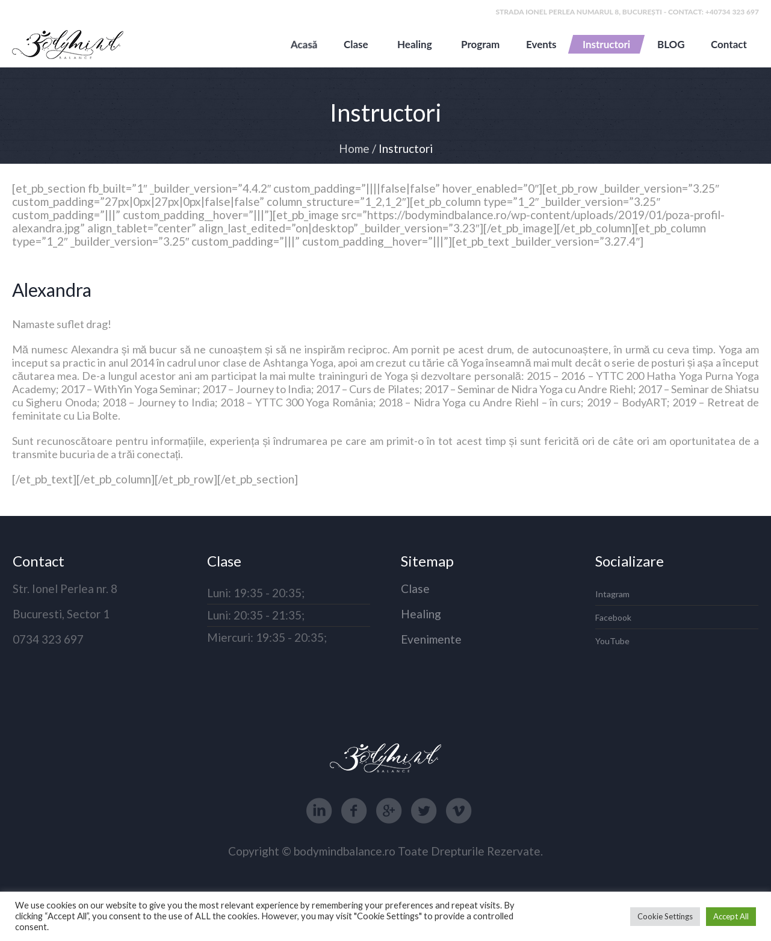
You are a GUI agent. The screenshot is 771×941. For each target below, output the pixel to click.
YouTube (612, 641)
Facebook (613, 617)
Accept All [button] (731, 916)
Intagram (612, 594)
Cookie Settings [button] (665, 916)
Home (354, 148)
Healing (421, 614)
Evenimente (431, 639)
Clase (415, 588)
